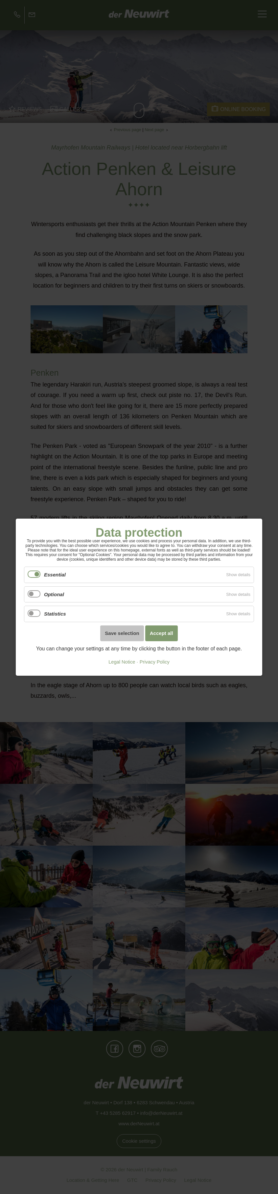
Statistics (55, 614)
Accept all (161, 633)
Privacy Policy (155, 662)
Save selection (122, 633)
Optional (54, 594)
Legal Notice (121, 662)
